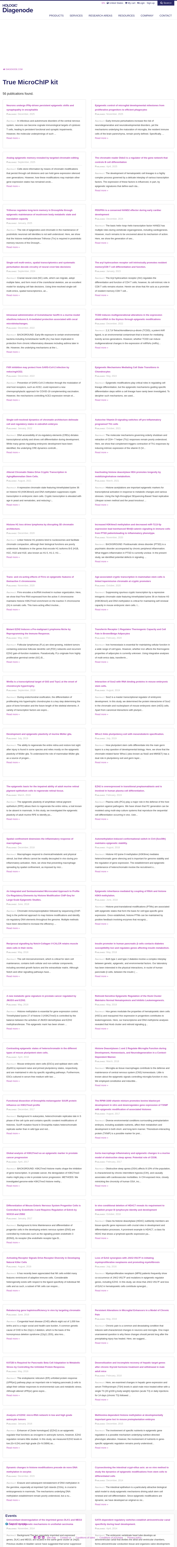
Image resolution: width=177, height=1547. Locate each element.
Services (76, 15)
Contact (166, 15)
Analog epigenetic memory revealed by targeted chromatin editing (42, 157)
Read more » (13, 138)
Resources (126, 15)
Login (141, 3)
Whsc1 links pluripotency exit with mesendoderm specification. (129, 734)
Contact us (65, 1537)
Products (56, 15)
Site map (51, 1537)
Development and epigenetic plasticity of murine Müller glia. (39, 734)
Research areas (100, 15)
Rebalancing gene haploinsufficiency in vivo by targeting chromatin (43, 1310)
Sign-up (151, 3)
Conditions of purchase (111, 1537)
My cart (130, 3)
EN (103, 3)
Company (147, 15)
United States (115, 3)
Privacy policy (134, 1537)
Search (165, 2)
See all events (18, 1523)
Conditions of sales (85, 1537)
